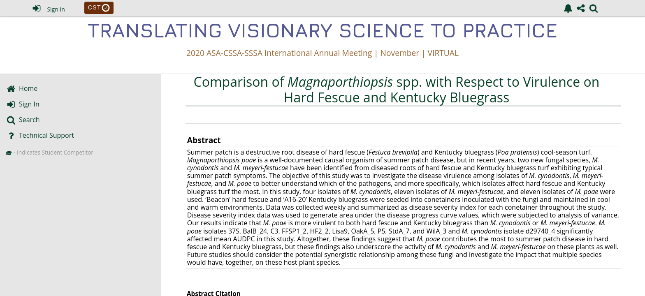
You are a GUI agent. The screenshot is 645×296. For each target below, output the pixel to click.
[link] (568, 8)
